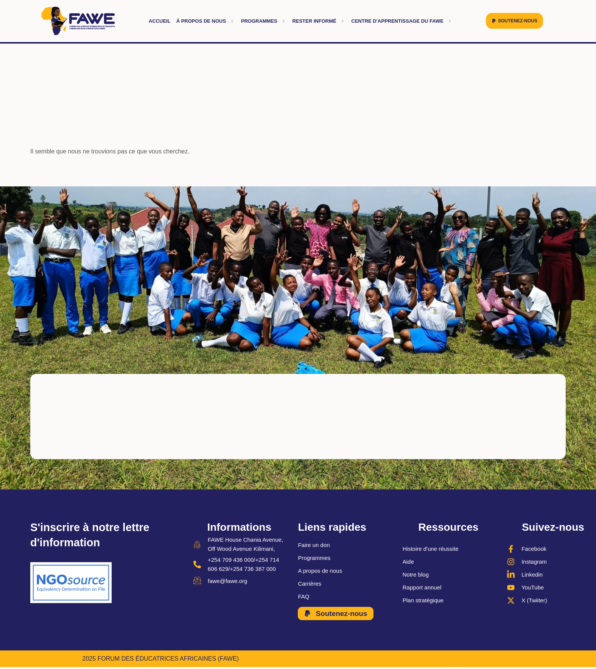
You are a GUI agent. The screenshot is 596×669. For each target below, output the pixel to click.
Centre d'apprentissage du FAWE (402, 21)
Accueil (160, 21)
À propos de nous (205, 21)
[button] (514, 21)
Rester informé (318, 21)
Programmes (264, 21)
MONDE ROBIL (492, 659)
